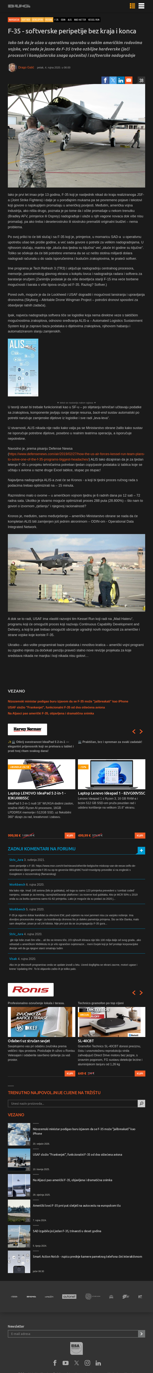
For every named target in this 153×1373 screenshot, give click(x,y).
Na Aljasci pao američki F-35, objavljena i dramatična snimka (51, 713)
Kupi (70, 835)
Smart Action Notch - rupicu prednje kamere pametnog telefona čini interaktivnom (87, 1256)
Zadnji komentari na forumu (41, 848)
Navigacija (14, 19)
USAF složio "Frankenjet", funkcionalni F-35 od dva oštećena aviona (56, 707)
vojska (48, 19)
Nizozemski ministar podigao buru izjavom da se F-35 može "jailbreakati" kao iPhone (68, 701)
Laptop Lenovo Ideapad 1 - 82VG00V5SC (111, 793)
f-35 (56, 19)
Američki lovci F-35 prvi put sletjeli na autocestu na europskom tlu (76, 1205)
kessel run (93, 19)
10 (27, 1194)
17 (27, 1245)
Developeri (37, 19)
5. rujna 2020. (35, 909)
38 (141, 80)
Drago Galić (26, 67)
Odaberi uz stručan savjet (29, 1041)
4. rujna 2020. (33, 934)
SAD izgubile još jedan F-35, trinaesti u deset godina (67, 1231)
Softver (26, 19)
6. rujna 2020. (35, 884)
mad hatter (80, 19)
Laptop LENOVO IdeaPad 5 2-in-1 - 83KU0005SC (37, 795)
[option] (42, 789)
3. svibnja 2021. (34, 859)
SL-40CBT (86, 1041)
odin (63, 19)
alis (70, 19)
